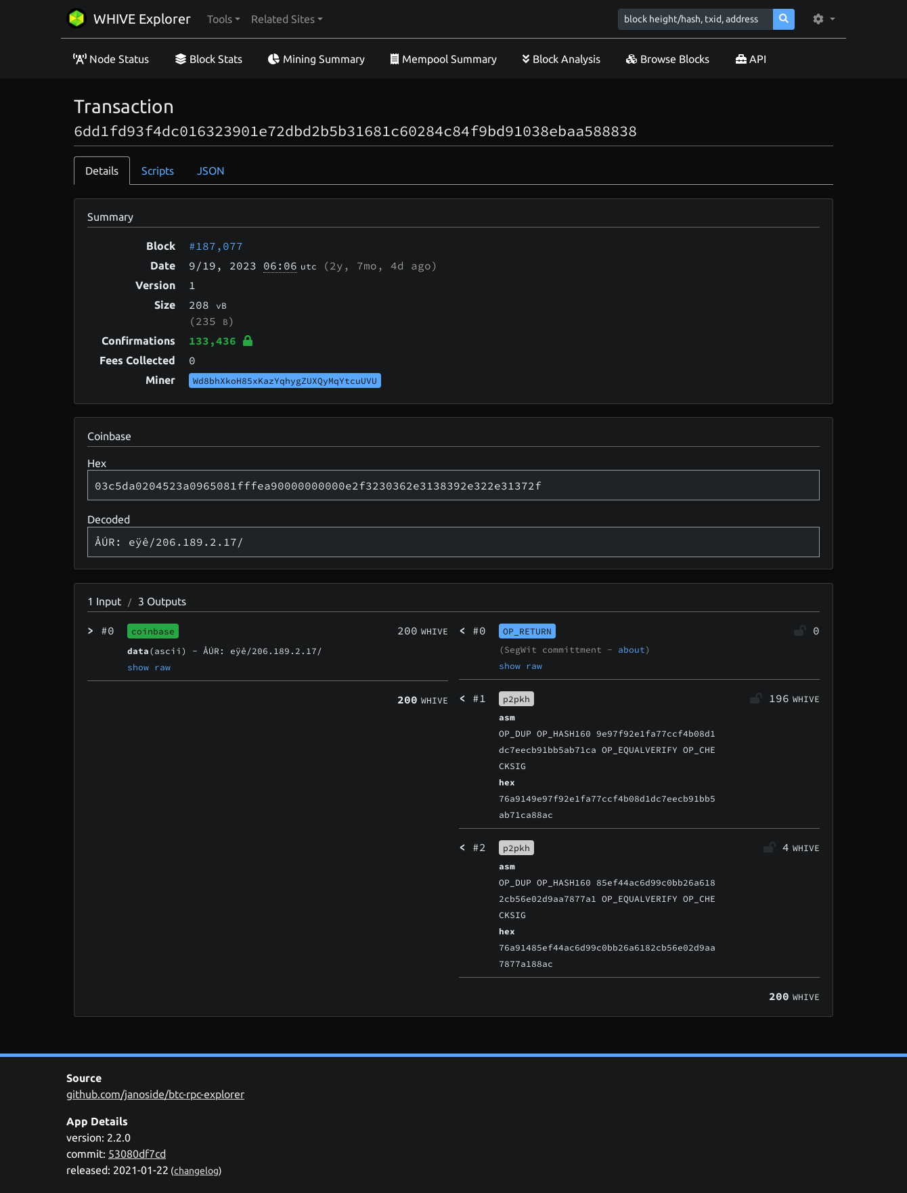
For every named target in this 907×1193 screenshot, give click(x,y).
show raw (149, 666)
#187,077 (216, 246)
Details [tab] (101, 171)
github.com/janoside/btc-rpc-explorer (155, 1094)
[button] (224, 18)
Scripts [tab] (157, 171)
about (631, 649)
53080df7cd (137, 1154)
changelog (196, 1170)
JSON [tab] (211, 171)
